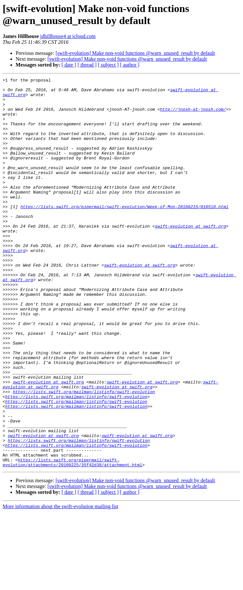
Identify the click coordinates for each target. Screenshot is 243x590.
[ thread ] (87, 65)
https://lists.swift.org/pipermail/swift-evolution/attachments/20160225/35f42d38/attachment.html (72, 540)
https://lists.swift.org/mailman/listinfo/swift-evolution (84, 455)
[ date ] (68, 65)
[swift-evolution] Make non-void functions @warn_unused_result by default (135, 53)
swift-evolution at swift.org (190, 256)
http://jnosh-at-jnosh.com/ (193, 116)
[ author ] (130, 65)
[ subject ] (108, 65)
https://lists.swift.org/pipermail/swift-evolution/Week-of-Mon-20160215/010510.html (124, 233)
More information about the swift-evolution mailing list (60, 584)
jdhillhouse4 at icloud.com (68, 36)
